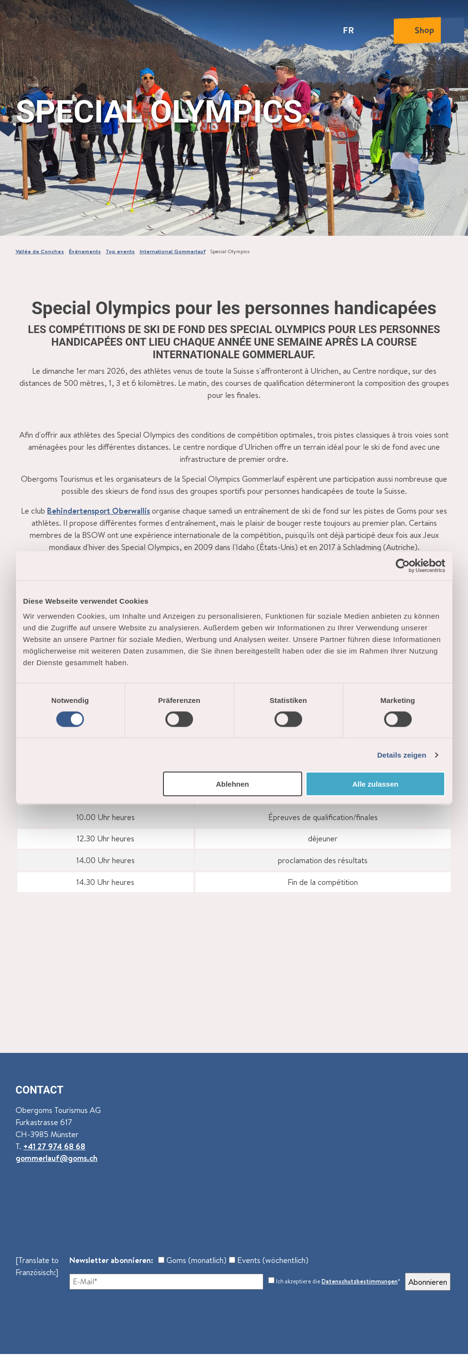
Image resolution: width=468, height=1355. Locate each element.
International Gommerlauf (173, 251)
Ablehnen (232, 784)
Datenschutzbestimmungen (360, 1281)
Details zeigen (401, 754)
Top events (120, 251)
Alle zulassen (375, 784)
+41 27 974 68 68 (54, 1146)
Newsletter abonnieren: (111, 1259)
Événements (85, 251)
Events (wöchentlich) (268, 1259)
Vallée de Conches (40, 251)
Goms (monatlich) (192, 1259)
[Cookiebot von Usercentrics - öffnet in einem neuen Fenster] (402, 565)
